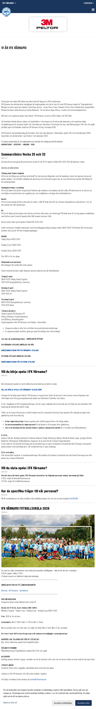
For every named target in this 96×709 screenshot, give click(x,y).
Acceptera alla (83, 703)
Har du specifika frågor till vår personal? (29, 491)
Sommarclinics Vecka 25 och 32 (23, 154)
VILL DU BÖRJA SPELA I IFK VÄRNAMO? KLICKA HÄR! (21, 389)
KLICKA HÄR (74, 498)
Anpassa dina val (10, 702)
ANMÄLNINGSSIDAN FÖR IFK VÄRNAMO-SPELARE (20, 350)
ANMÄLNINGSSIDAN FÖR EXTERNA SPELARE (18, 361)
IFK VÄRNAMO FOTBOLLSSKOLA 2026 (25, 508)
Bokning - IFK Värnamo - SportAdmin (14, 590)
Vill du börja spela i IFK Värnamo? (24, 371)
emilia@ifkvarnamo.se (38, 679)
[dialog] (48, 696)
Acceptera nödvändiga (63, 703)
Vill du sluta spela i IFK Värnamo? (24, 468)
